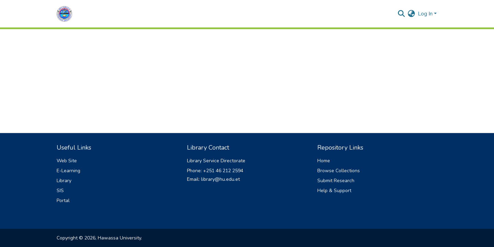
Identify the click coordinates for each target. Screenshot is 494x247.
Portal (63, 200)
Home (323, 160)
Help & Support (334, 190)
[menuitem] (411, 14)
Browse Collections (338, 170)
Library (64, 180)
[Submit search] (401, 14)
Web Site (67, 160)
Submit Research (335, 180)
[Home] (64, 14)
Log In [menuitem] (425, 13)
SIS (60, 190)
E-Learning (68, 170)
